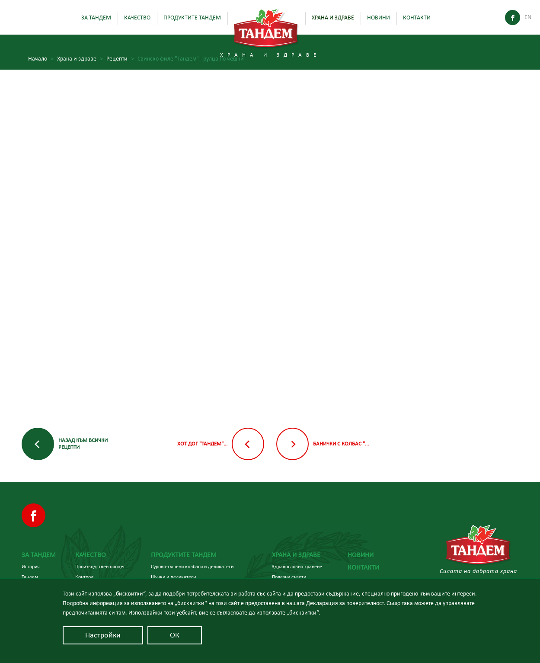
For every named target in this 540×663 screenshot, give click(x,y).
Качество (137, 18)
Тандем (30, 577)
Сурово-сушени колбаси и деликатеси (192, 566)
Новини (378, 18)
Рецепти (120, 59)
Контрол (84, 577)
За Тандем (96, 18)
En (527, 17)
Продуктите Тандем (192, 18)
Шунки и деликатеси (173, 577)
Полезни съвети (289, 577)
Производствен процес (100, 566)
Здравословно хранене (297, 566)
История (31, 566)
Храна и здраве (333, 18)
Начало (41, 59)
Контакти (417, 18)
